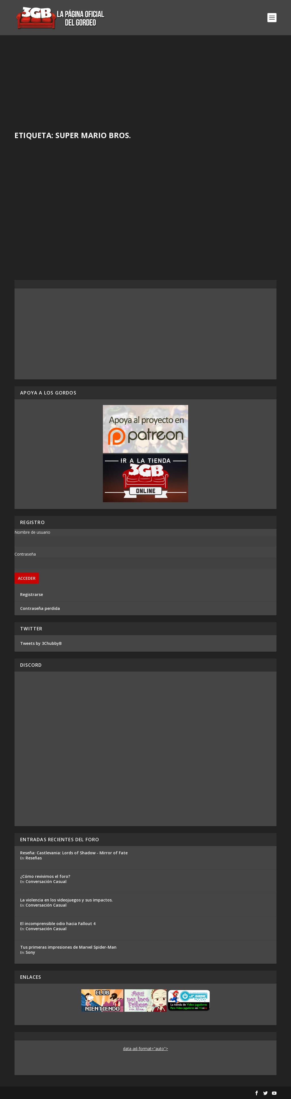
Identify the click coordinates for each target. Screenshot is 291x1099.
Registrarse (31, 594)
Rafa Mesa (34, 232)
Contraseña (25, 554)
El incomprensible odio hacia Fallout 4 (57, 923)
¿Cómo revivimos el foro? (45, 876)
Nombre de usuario (32, 532)
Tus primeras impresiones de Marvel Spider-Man (68, 947)
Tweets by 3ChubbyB (41, 643)
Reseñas (34, 858)
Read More (35, 263)
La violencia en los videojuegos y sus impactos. (66, 900)
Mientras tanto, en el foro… (58, 224)
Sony (30, 952)
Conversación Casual (46, 881)
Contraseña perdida (40, 608)
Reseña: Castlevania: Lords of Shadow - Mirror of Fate (74, 852)
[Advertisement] (145, 78)
